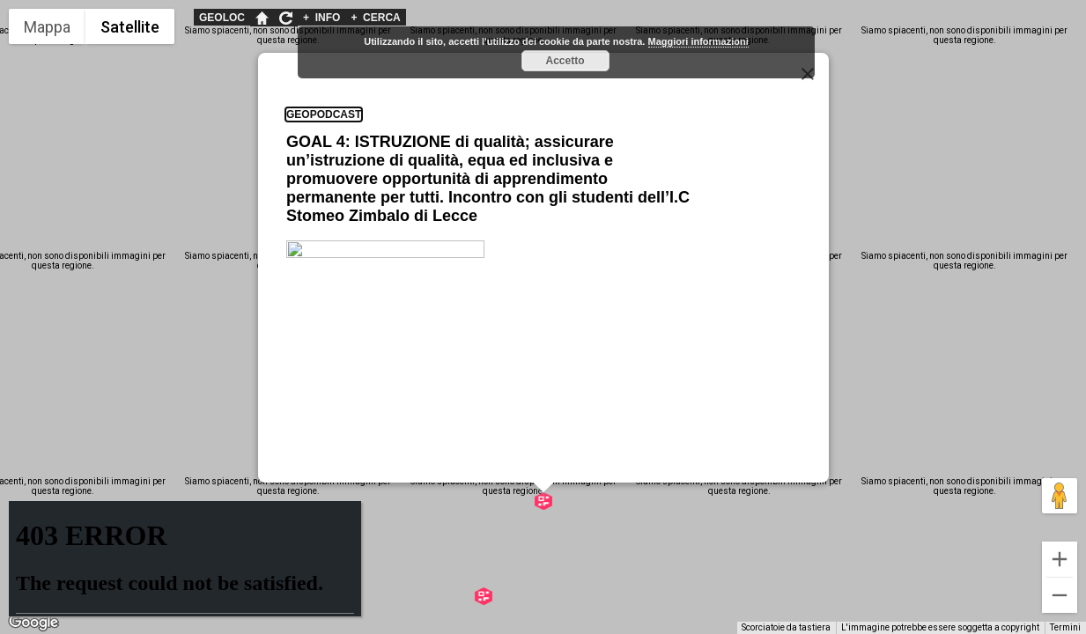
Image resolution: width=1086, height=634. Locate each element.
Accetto (564, 61)
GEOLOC (222, 17)
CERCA (375, 17)
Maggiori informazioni (698, 41)
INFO (321, 17)
